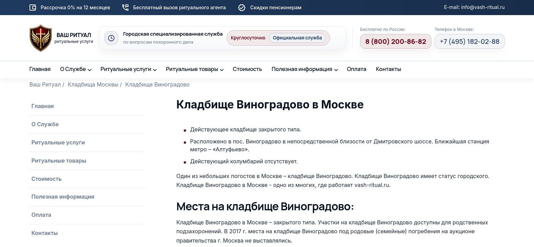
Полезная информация (302, 69)
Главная (40, 69)
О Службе (73, 69)
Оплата (356, 69)
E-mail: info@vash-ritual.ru (474, 7)
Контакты (388, 69)
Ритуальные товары (192, 69)
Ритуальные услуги (126, 69)
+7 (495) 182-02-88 (470, 41)
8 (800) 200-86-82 (395, 41)
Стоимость (247, 69)
